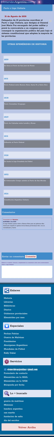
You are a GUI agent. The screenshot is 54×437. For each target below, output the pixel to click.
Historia (8, 298)
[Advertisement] (27, 50)
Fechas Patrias (11, 333)
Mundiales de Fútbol (14, 349)
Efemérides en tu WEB (16, 381)
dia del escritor (11, 420)
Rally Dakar (10, 353)
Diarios (7, 309)
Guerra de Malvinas (14, 337)
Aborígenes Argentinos (16, 345)
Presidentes (10, 341)
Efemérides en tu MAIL (16, 377)
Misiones (8, 405)
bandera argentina (13, 408)
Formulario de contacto (16, 373)
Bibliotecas (9, 305)
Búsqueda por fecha (14, 384)
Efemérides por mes (14, 317)
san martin (9, 412)
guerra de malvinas (14, 401)
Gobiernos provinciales (15, 313)
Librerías (8, 302)
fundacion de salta (13, 416)
